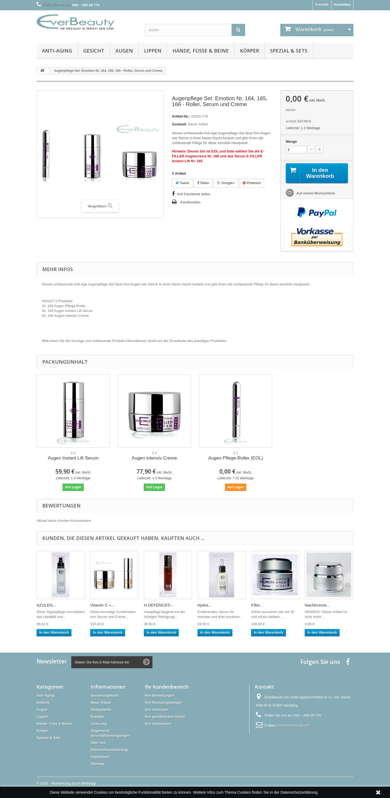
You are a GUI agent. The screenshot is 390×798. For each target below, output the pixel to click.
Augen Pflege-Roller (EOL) (235, 458)
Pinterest (252, 183)
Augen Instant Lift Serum (73, 458)
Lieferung (99, 724)
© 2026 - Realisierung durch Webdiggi (66, 783)
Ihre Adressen (156, 710)
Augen (124, 50)
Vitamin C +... (102, 605)
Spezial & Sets (288, 50)
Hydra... (204, 605)
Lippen (152, 50)
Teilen (203, 183)
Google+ (226, 183)
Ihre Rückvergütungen (163, 703)
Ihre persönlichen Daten (165, 717)
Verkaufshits (101, 710)
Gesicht (93, 50)
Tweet (182, 183)
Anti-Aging (57, 50)
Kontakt (322, 4)
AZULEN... (46, 605)
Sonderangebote (105, 695)
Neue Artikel (101, 703)
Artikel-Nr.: (181, 116)
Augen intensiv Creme (154, 458)
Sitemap (98, 764)
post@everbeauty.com (292, 725)
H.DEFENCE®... (159, 605)
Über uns (98, 743)
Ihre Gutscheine (158, 724)
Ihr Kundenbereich (166, 686)
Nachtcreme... (317, 605)
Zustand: (179, 124)
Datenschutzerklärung (109, 750)
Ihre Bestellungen (159, 695)
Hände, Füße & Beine (201, 50)
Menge (291, 141)
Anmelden (342, 4)
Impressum (100, 757)
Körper (249, 50)
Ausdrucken (190, 202)
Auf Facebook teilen (193, 194)
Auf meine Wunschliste (315, 193)
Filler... (257, 605)
